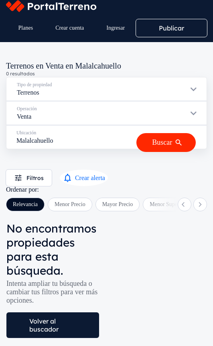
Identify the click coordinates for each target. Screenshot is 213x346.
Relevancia (25, 204)
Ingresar (115, 28)
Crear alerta (84, 178)
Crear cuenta (69, 28)
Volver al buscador (44, 325)
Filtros (29, 178)
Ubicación (26, 133)
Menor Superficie (169, 204)
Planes (25, 28)
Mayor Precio (117, 204)
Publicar (171, 28)
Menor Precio (70, 204)
